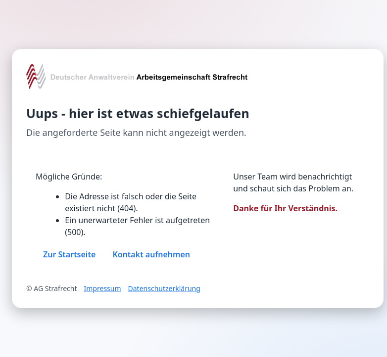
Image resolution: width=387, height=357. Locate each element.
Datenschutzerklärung (164, 288)
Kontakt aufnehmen (151, 254)
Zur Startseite (69, 254)
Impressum (102, 288)
